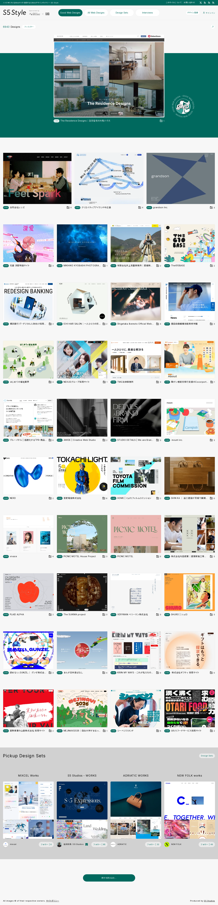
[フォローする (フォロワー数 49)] (207, 844)
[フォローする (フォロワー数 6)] (46, 844)
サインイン (209, 13)
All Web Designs (96, 12)
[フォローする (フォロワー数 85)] (99, 844)
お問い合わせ (189, 2)
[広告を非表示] (213, 885)
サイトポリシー (52, 901)
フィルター (29, 27)
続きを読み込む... (109, 878)
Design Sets (122, 12)
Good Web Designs (70, 12)
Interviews (147, 12)
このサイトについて (174, 2)
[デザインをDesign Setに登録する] (162, 121)
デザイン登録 (192, 12)
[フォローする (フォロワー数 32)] (153, 844)
